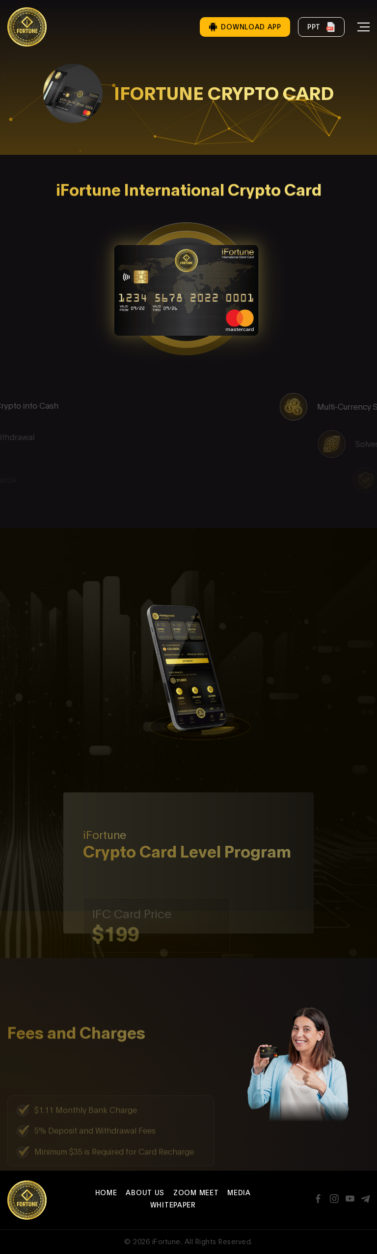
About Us (145, 1192)
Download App (245, 26)
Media (239, 1192)
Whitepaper (173, 1204)
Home (106, 1192)
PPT (321, 27)
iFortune (166, 1241)
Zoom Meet (195, 1192)
